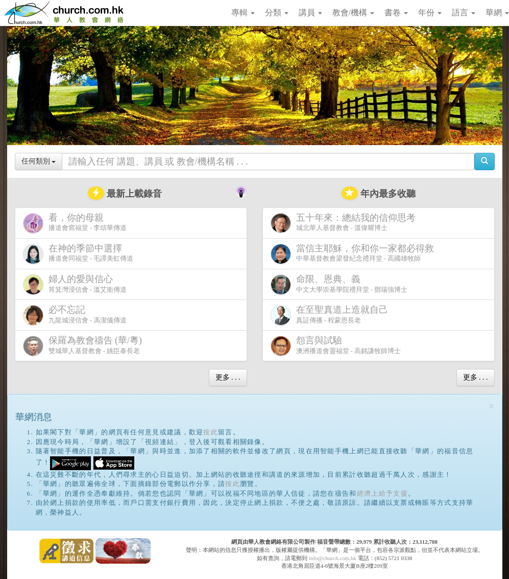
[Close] (492, 406)
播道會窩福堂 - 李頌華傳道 (75, 223)
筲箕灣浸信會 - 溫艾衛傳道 (75, 284)
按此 (210, 432)
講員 (310, 12)
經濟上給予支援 (382, 493)
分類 (276, 12)
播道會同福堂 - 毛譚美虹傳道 (78, 253)
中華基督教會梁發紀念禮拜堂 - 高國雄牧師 (354, 253)
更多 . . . (227, 377)
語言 (463, 12)
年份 (430, 12)
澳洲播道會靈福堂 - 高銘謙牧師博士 (336, 345)
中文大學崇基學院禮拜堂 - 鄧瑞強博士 (339, 284)
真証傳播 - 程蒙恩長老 (331, 315)
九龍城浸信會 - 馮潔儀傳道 (75, 315)
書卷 (396, 12)
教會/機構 (353, 12)
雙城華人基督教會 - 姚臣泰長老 (85, 345)
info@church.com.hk (332, 558)
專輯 (243, 12)
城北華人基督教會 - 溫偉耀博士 (345, 223)
